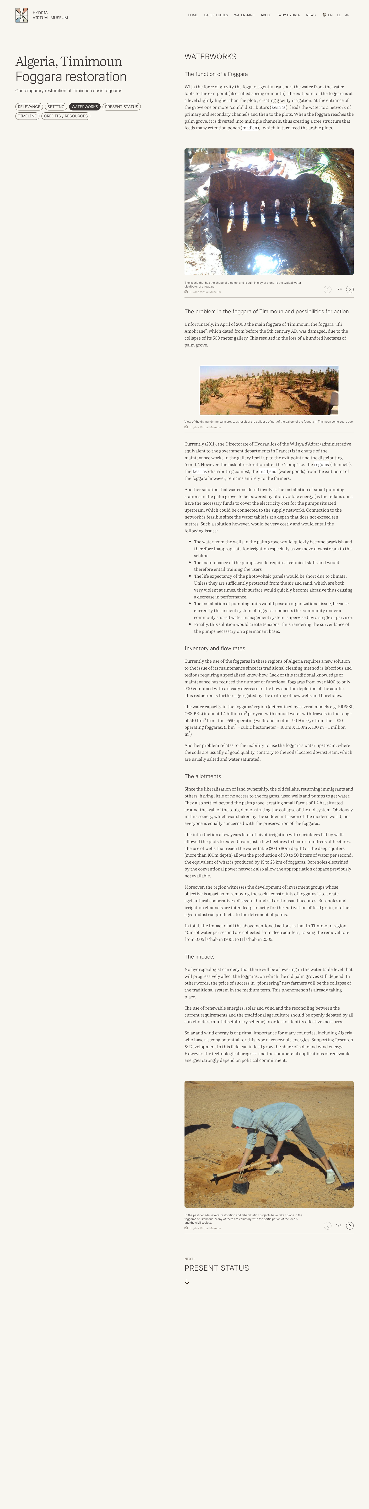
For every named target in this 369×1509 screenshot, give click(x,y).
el (339, 15)
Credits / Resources (66, 116)
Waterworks (85, 106)
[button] (350, 289)
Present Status (121, 106)
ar (347, 15)
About (266, 15)
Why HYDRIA (289, 15)
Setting (56, 106)
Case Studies (216, 15)
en (330, 15)
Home (193, 15)
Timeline (27, 116)
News (311, 15)
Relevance (29, 106)
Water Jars (244, 15)
